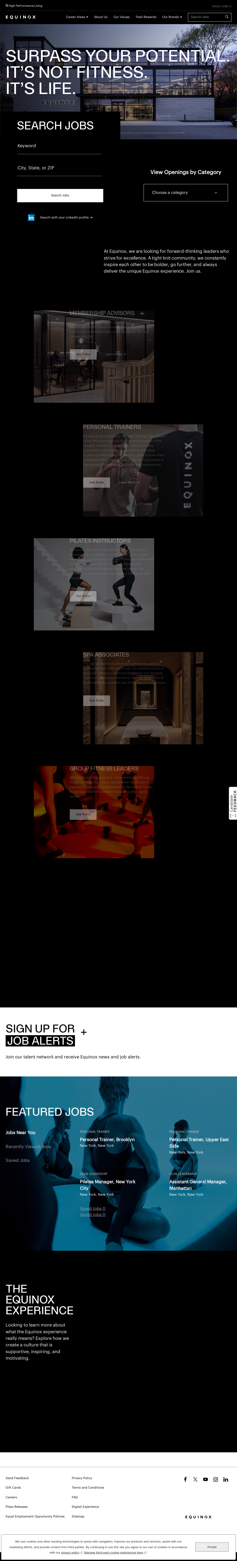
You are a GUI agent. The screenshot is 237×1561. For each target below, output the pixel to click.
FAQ (75, 1497)
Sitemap (78, 1516)
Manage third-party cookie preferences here (115, 1552)
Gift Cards (13, 1487)
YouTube (205, 1479)
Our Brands (170, 17)
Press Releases (17, 1506)
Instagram (215, 1479)
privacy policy (71, 1552)
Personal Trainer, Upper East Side (199, 1143)
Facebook (184, 1479)
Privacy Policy (82, 1478)
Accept (212, 1547)
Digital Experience (85, 1506)
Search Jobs (60, 195)
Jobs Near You (20, 1133)
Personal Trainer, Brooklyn (107, 1140)
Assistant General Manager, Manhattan (198, 1185)
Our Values (121, 17)
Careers (11, 1497)
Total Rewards (145, 17)
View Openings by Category (185, 172)
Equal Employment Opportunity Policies (35, 1516)
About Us (101, 17)
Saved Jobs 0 (221, 6)
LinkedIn (225, 1479)
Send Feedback (17, 1478)
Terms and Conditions (88, 1487)
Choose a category (170, 193)
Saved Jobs (18, 1160)
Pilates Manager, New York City (107, 1185)
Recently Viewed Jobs (28, 1147)
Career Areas (75, 17)
